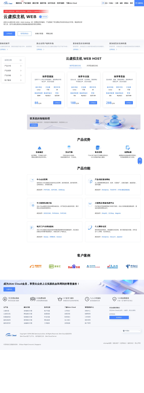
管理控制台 (25, 33)
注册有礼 (9, 289)
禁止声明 (137, 343)
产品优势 (13, 71)
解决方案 (36, 3)
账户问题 (47, 311)
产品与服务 (27, 3)
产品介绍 (13, 66)
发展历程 (67, 314)
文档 (116, 3)
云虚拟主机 (7, 314)
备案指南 (47, 314)
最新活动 (19, 2)
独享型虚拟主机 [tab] (75, 66)
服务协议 (130, 343)
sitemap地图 (107, 343)
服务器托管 (7, 323)
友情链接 (67, 323)
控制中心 (87, 311)
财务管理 (87, 320)
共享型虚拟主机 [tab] (92, 66)
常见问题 (47, 317)
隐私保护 (116, 343)
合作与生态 (51, 3)
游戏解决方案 (28, 311)
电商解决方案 (28, 317)
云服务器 (6, 311)
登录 (131, 3)
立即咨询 (34, 125)
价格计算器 (39, 33)
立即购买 (44, 11)
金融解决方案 (28, 323)
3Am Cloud (8, 3)
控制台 (126, 3)
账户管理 (87, 323)
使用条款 (123, 343)
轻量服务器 (7, 317)
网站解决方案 (28, 314)
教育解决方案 (28, 320)
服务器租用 (7, 320)
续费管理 (87, 314)
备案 (121, 3)
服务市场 (43, 3)
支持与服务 (60, 3)
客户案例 (13, 80)
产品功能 (13, 75)
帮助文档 (49, 33)
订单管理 (87, 317)
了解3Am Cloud (71, 3)
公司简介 (67, 311)
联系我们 (67, 317)
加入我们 (67, 320)
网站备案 (47, 320)
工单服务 (47, 323)
